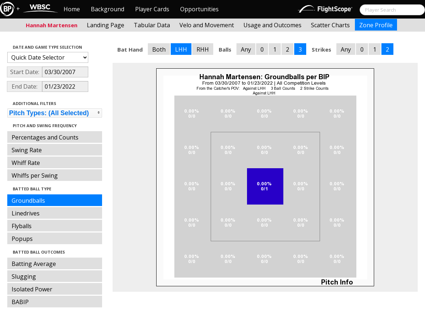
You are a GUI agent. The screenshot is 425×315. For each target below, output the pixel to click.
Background (107, 9)
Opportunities (199, 9)
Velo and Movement (206, 25)
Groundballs (28, 201)
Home (72, 9)
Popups (22, 239)
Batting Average (34, 264)
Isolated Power (32, 289)
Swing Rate (27, 150)
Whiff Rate (26, 163)
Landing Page (105, 25)
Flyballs (22, 226)
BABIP (20, 302)
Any (246, 49)
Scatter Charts (330, 25)
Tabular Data (152, 25)
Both (159, 49)
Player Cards (152, 9)
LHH (181, 49)
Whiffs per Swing (35, 175)
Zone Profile (376, 25)
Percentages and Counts (45, 137)
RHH (203, 49)
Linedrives (26, 213)
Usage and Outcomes (272, 25)
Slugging (24, 276)
